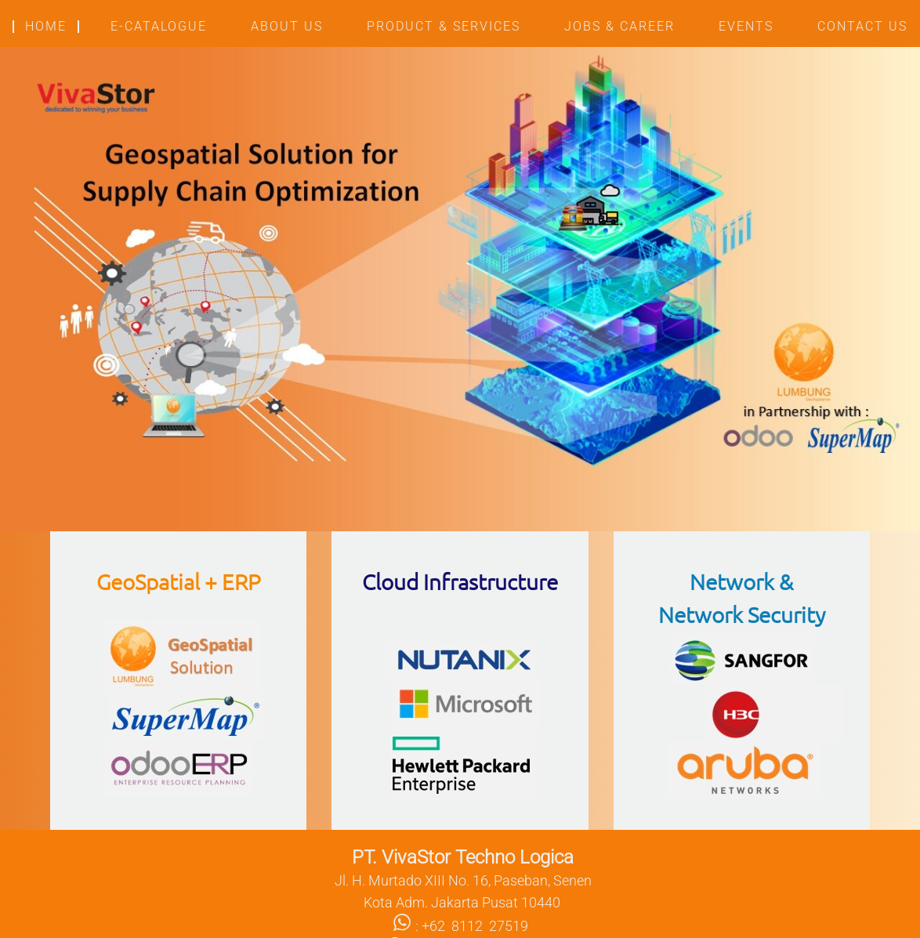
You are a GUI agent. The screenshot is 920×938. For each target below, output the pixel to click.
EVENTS (746, 26)
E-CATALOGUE (158, 26)
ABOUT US (287, 26)
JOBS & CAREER (619, 26)
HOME (46, 26)
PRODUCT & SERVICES (443, 26)
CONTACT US (862, 26)
